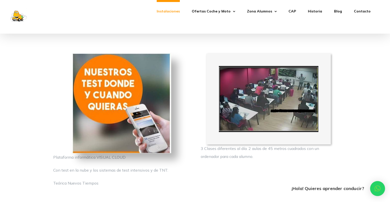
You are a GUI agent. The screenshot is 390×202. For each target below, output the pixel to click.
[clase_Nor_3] (268, 68)
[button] (377, 188)
